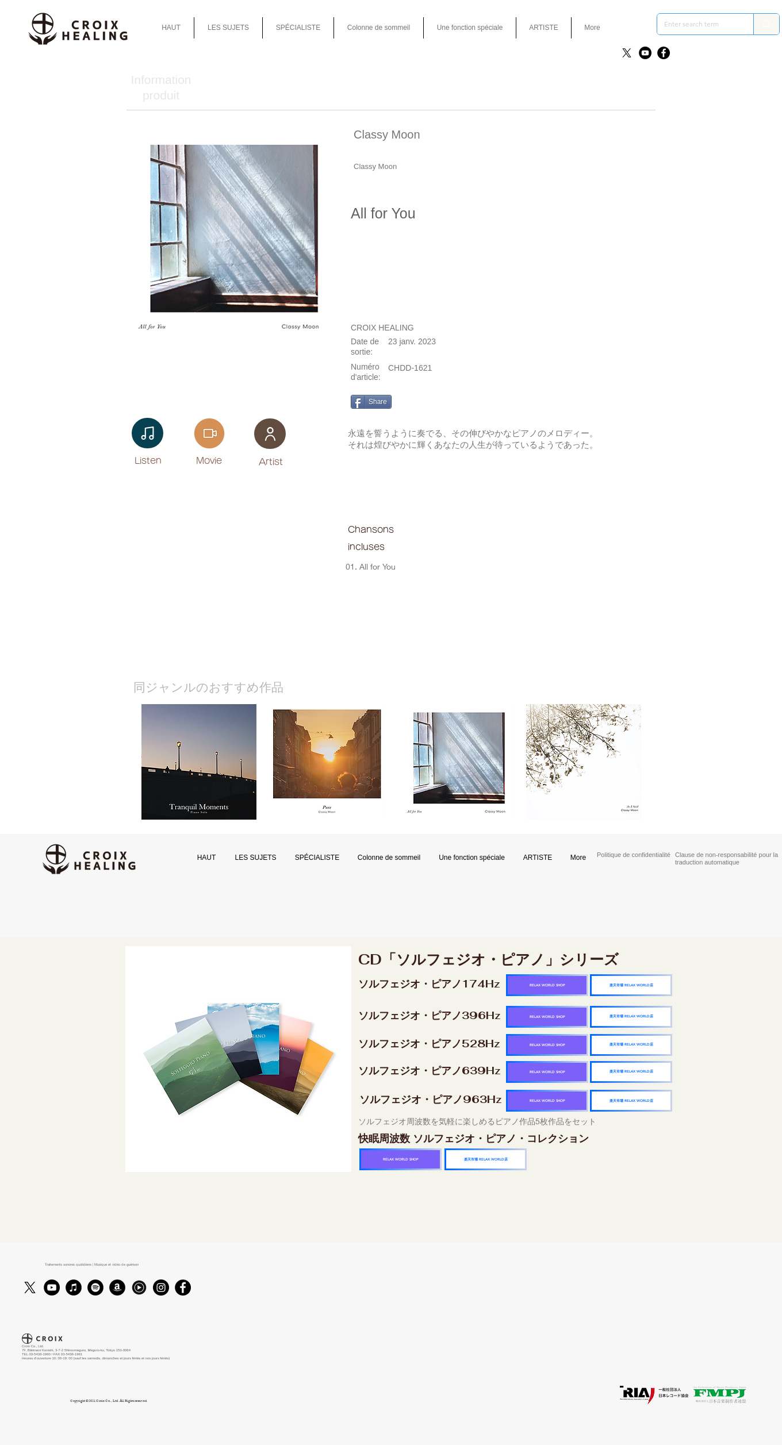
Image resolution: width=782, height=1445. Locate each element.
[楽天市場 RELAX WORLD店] (631, 985)
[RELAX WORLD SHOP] (547, 985)
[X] (626, 53)
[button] (470, 28)
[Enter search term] (696, 24)
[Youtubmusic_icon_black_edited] (139, 1287)
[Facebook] (663, 53)
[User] (270, 433)
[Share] (371, 402)
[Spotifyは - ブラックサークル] (95, 1287)
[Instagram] (161, 1287)
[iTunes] (74, 1287)
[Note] (147, 433)
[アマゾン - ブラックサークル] (117, 1287)
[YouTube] (645, 53)
